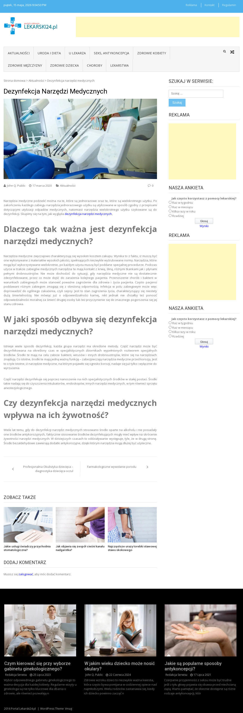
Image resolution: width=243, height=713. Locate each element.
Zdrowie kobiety (151, 53)
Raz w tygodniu (182, 203)
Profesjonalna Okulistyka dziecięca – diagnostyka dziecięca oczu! (48, 469)
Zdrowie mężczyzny (25, 65)
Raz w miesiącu (182, 207)
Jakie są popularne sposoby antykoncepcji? (193, 666)
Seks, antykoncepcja (111, 53)
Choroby (94, 65)
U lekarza (77, 53)
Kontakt (209, 5)
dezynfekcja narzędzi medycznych (88, 214)
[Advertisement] (157, 27)
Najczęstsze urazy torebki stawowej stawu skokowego (132, 548)
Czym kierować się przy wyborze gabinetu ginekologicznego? (37, 666)
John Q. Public (16, 186)
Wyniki (204, 226)
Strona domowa (14, 81)
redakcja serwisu (16, 675)
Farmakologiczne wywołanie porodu (111, 467)
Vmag (68, 709)
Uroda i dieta (49, 53)
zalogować (25, 574)
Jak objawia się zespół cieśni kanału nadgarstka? (80, 548)
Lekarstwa (119, 65)
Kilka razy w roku (183, 211)
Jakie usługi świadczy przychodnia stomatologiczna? (27, 548)
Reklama (191, 5)
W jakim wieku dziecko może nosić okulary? (119, 666)
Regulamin (229, 5)
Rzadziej (178, 216)
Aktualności (19, 53)
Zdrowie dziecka (64, 65)
